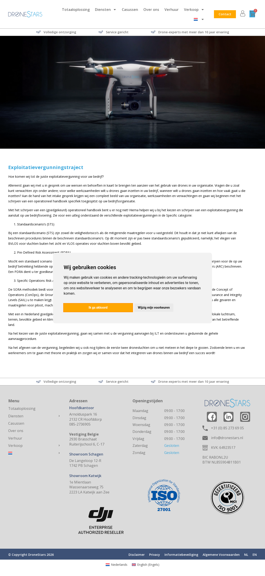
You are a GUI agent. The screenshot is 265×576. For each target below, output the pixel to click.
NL (246, 554)
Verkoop (194, 10)
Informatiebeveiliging (181, 554)
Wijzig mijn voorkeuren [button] (154, 307)
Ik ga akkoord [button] (98, 307)
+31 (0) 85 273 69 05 (227, 428)
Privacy (154, 554)
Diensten (106, 10)
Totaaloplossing (76, 9)
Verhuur (171, 9)
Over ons (151, 9)
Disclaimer (137, 554)
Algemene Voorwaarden (221, 554)
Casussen (130, 9)
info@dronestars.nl (227, 437)
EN (255, 554)
